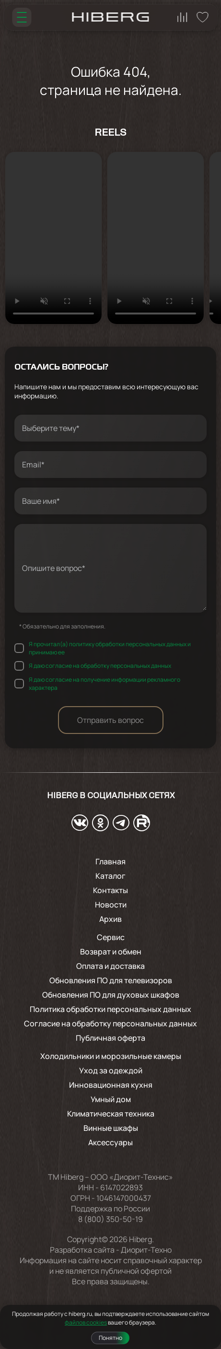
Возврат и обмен (110, 951)
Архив (110, 919)
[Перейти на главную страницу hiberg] (111, 17)
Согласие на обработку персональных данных (110, 1023)
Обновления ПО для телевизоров (110, 980)
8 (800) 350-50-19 (110, 1219)
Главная (110, 861)
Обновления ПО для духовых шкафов (110, 994)
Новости (111, 904)
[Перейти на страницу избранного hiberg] (202, 17)
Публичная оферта (110, 1038)
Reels (110, 133)
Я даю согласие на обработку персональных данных (100, 666)
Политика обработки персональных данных (110, 1009)
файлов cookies (86, 1322)
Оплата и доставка (110, 966)
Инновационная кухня (110, 1085)
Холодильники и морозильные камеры (110, 1056)
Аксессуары (110, 1142)
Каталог (110, 876)
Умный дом (111, 1099)
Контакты (110, 890)
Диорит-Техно (146, 1249)
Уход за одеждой (110, 1070)
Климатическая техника (110, 1113)
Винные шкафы (110, 1128)
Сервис (111, 937)
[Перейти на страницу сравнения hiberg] (182, 17)
